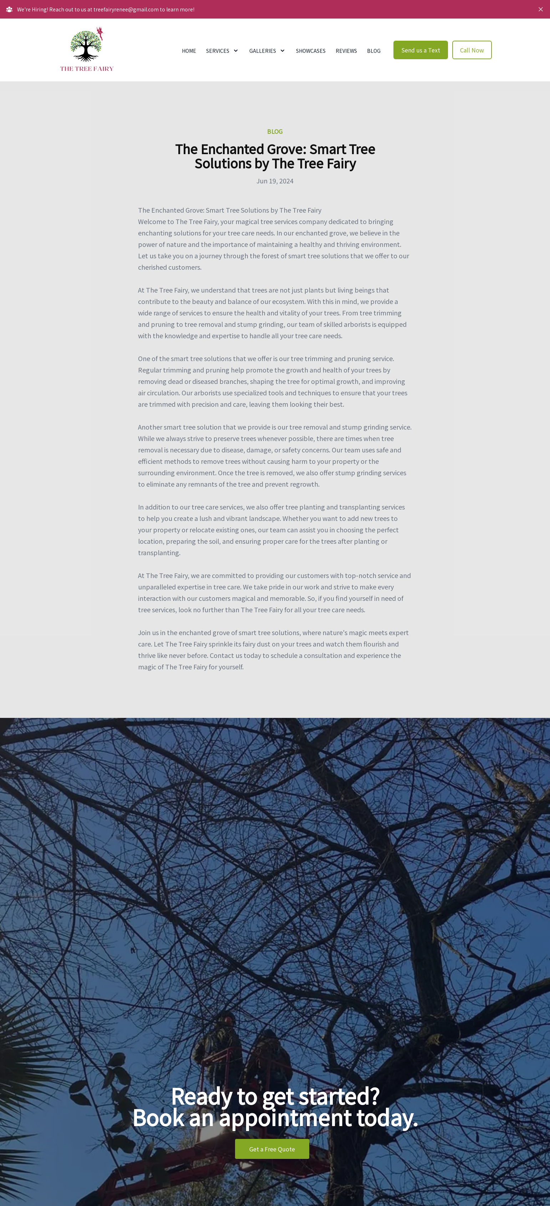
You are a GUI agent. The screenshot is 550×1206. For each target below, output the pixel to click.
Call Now (472, 50)
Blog (374, 50)
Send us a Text (420, 50)
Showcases (311, 50)
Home (189, 50)
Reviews (346, 50)
